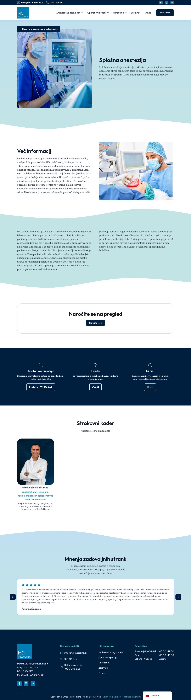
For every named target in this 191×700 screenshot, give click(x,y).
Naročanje (118, 12)
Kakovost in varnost (111, 696)
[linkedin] (172, 2)
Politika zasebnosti (132, 696)
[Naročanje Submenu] (126, 12)
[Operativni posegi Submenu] (108, 12)
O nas (148, 12)
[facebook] (161, 2)
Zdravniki (136, 12)
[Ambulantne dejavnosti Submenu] (82, 12)
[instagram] (166, 2)
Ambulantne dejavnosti (68, 12)
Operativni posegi (96, 12)
